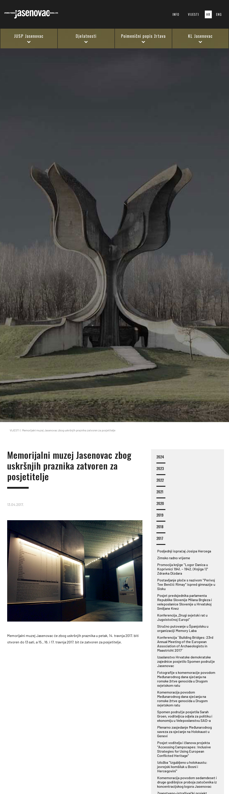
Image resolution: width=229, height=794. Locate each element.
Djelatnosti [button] (86, 38)
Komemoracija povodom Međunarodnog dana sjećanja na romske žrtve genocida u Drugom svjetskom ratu (182, 698)
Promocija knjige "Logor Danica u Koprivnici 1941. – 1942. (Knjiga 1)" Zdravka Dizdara (182, 568)
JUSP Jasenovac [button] (29, 38)
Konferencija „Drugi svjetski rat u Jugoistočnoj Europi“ (182, 617)
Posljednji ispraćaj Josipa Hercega (184, 551)
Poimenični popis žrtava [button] (143, 38)
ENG (219, 14)
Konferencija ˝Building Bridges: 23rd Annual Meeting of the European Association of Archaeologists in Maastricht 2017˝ (185, 643)
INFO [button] (176, 14)
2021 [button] (160, 494)
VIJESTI (193, 14)
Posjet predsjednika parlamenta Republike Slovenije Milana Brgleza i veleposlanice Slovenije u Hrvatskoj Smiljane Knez (184, 601)
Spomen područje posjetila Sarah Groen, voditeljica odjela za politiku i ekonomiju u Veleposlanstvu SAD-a (184, 716)
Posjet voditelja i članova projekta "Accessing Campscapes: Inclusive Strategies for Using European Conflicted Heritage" (184, 749)
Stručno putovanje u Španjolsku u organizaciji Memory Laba (182, 628)
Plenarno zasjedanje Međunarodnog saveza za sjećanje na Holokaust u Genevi (184, 731)
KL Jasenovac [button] (200, 38)
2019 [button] (160, 517)
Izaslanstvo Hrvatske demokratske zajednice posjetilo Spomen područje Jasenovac (186, 661)
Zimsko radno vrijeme (173, 558)
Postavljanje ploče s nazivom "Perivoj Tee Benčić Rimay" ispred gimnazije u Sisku (186, 584)
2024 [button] (160, 459)
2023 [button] (160, 470)
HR (208, 14)
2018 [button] (160, 528)
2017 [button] (160, 540)
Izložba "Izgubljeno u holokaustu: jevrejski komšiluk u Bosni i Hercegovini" (182, 766)
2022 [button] (160, 482)
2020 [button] (160, 505)
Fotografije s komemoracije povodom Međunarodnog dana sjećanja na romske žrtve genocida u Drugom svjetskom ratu (186, 678)
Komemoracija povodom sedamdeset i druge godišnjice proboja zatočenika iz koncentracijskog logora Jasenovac (187, 782)
